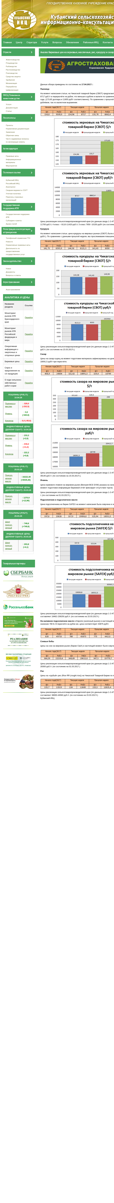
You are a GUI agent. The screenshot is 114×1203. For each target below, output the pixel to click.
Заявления (10, 132)
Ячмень (8, 413)
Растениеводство (13, 70)
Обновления (72, 42)
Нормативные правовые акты (18, 245)
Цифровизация (12, 90)
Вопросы (57, 42)
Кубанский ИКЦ (12, 180)
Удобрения (10, 80)
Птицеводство (12, 63)
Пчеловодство (12, 73)
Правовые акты (12, 156)
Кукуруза (9, 421)
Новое (8, 269)
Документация (12, 108)
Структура (31, 42)
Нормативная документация (17, 129)
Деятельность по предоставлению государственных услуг (15, 251)
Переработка (11, 87)
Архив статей (11, 224)
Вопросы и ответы (13, 275)
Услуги (44, 42)
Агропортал (11, 187)
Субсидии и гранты (14, 220)
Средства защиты (13, 76)
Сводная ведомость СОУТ (17, 190)
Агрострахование (13, 289)
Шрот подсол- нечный (8, 525)
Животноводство (13, 60)
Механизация (11, 83)
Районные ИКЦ (91, 42)
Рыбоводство (11, 66)
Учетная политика (13, 194)
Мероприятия (11, 166)
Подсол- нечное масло (9, 478)
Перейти (29, 317)
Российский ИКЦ (13, 183)
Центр (19, 42)
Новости (9, 242)
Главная (7, 42)
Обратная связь (12, 135)
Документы (10, 272)
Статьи (9, 111)
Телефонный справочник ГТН (18, 238)
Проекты (9, 125)
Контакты (108, 42)
